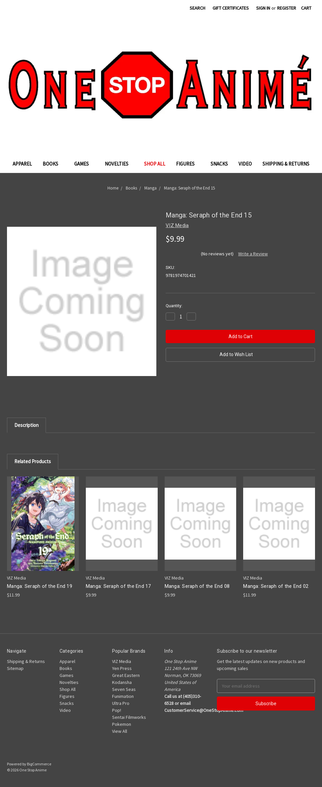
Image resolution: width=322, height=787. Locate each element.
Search (197, 8)
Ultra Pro (120, 703)
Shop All (154, 164)
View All (119, 731)
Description (26, 425)
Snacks (219, 164)
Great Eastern (126, 675)
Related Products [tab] (32, 461)
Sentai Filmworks (129, 717)
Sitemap (15, 668)
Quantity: (174, 305)
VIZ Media (121, 661)
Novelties (119, 164)
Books (53, 164)
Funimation (123, 696)
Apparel (22, 164)
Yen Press (122, 668)
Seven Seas (124, 689)
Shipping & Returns (285, 164)
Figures (188, 164)
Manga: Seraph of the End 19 (39, 586)
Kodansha (122, 682)
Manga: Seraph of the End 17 (118, 586)
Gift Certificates (231, 8)
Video (245, 164)
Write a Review (253, 254)
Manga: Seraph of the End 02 (275, 586)
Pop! (116, 710)
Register (286, 8)
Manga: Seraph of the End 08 (197, 586)
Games (84, 164)
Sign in (263, 8)
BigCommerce (39, 763)
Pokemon (121, 724)
